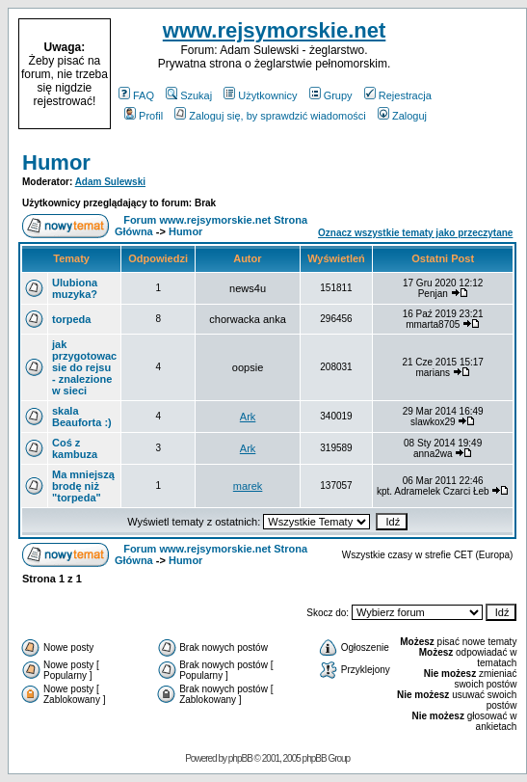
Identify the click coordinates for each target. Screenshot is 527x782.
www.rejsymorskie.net (274, 30)
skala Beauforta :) (82, 416)
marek (248, 486)
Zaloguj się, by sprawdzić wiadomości (269, 115)
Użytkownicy (260, 95)
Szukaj (189, 95)
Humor (56, 162)
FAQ (136, 95)
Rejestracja (398, 95)
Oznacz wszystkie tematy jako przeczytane (415, 233)
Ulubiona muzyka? (74, 288)
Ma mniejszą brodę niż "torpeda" (83, 486)
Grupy (331, 95)
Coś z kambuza (74, 448)
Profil (143, 115)
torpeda (71, 319)
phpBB (240, 758)
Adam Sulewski (110, 181)
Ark (248, 416)
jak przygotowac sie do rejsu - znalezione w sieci (84, 367)
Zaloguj (402, 115)
